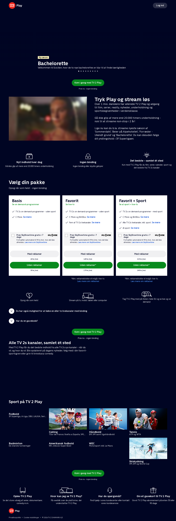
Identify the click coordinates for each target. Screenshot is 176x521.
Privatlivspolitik (15, 518)
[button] (88, 311)
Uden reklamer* (88, 265)
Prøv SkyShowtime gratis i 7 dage (29, 236)
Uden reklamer (34, 265)
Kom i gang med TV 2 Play (88, 82)
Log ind (160, 5)
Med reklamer (34, 254)
